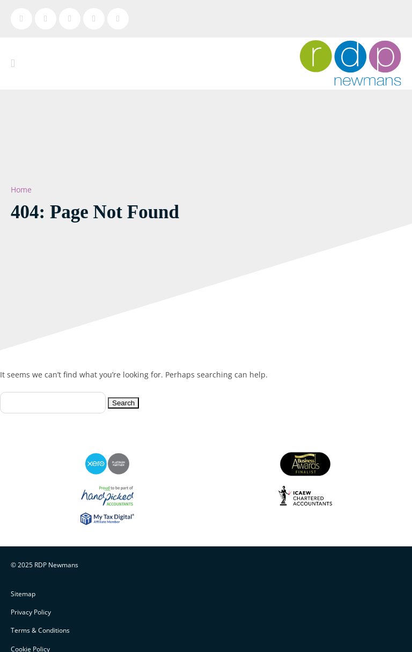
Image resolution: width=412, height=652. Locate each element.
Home (21, 189)
